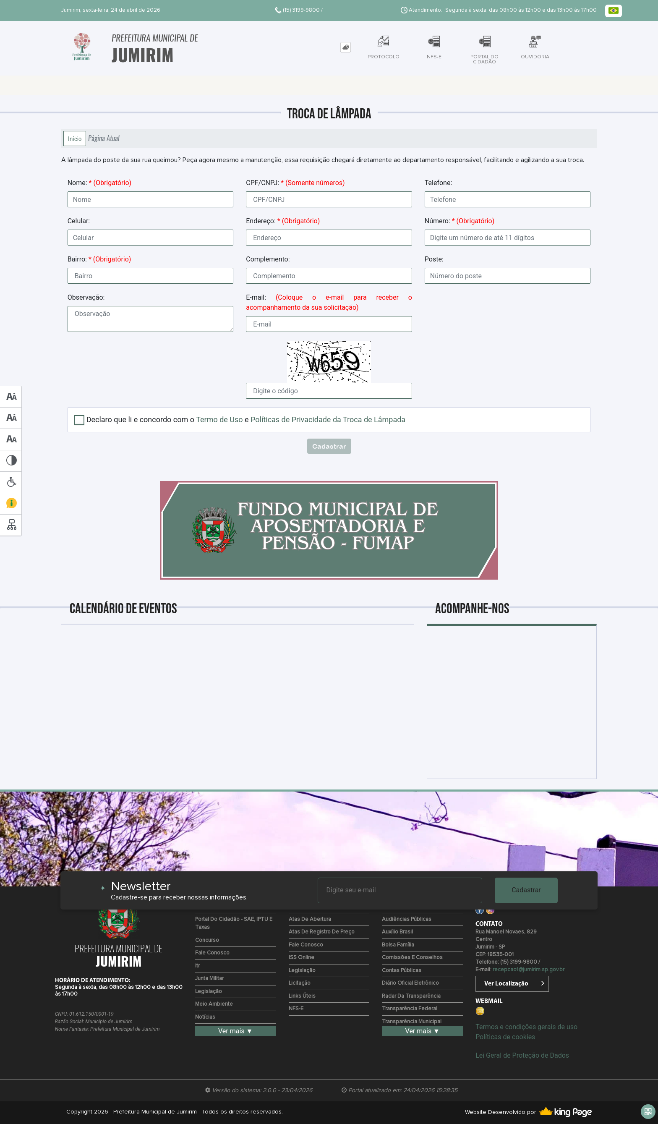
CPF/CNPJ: (295, 183)
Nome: (99, 183)
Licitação (300, 983)
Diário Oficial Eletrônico (410, 983)
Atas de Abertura (310, 919)
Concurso (207, 940)
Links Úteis (302, 996)
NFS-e (296, 1009)
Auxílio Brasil (397, 932)
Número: (460, 221)
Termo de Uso (219, 419)
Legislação (208, 991)
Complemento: (268, 259)
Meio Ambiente (214, 1004)
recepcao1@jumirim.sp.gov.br (528, 969)
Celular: (79, 221)
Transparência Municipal (411, 1022)
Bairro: (99, 259)
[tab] (345, 47)
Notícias (205, 1017)
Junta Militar (209, 978)
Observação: (86, 297)
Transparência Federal (409, 1009)
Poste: (434, 259)
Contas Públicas (401, 970)
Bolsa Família (398, 945)
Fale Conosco (212, 953)
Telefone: (438, 183)
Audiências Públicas (406, 919)
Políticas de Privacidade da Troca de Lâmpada (328, 419)
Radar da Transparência (411, 996)
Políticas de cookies (505, 1037)
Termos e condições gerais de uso (526, 1027)
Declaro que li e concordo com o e (245, 419)
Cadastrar (526, 890)
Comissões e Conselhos (412, 957)
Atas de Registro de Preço (322, 932)
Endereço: (283, 221)
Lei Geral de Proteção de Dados (522, 1055)
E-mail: (329, 302)
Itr (197, 966)
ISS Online (301, 957)
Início (74, 138)
